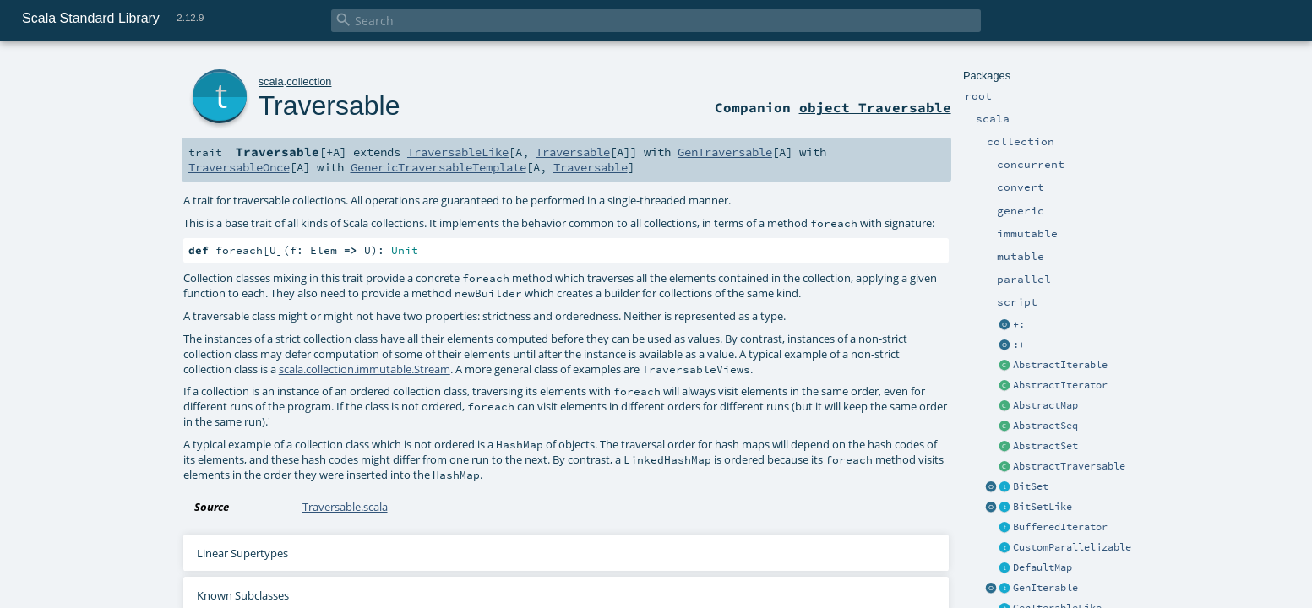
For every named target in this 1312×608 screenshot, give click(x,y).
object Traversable (875, 107)
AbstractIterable (1060, 365)
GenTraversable (725, 152)
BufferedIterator (1060, 527)
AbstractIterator (1060, 385)
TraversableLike (458, 152)
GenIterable (1045, 588)
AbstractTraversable (1069, 466)
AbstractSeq (1045, 426)
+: (1019, 324)
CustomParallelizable (1072, 547)
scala (271, 81)
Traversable (329, 105)
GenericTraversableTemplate (438, 167)
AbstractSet (1045, 446)
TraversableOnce (239, 167)
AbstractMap (1045, 405)
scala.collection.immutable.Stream (364, 369)
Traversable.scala (345, 506)
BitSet (1030, 486)
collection (308, 81)
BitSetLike (1042, 507)
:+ (1019, 344)
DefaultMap (1042, 567)
